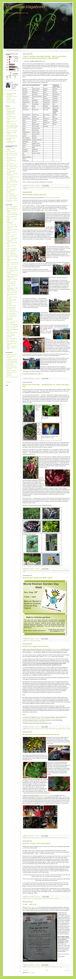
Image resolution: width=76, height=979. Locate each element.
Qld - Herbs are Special (12, 153)
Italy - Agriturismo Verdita (12, 270)
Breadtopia (9, 357)
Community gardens (38, 898)
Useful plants (54, 570)
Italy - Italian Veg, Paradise (10, 272)
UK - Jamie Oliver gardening (11, 303)
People (47, 570)
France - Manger (10, 236)
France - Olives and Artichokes (11, 240)
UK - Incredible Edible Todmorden (11, 300)
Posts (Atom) (31, 972)
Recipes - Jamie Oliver (12, 370)
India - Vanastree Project (12, 255)
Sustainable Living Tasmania (11, 139)
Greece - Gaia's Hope (11, 248)
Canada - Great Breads (12, 359)
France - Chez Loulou (11, 224)
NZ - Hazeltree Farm (11, 283)
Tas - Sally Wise (10, 193)
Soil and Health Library (12, 135)
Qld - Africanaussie (11, 151)
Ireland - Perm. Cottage (12, 266)
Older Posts (67, 970)
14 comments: (37, 185)
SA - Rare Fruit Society (12, 165)
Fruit (51, 187)
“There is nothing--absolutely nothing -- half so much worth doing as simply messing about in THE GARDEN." (44, 57)
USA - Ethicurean (10, 322)
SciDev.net (9, 375)
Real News (46, 728)
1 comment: (37, 638)
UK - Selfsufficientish (11, 315)
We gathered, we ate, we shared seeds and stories (41, 734)
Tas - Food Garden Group (12, 176)
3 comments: (37, 896)
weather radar (9, 382)
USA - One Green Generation (11, 336)
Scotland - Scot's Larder (12, 290)
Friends (45, 837)
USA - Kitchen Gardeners (12, 332)
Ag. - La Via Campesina (12, 206)
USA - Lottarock (10, 333)
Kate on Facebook (11, 101)
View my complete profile (11, 90)
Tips (50, 570)
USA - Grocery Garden (12, 327)
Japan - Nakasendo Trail (12, 274)
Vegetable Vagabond (25, 6)
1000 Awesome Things (12, 354)
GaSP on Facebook (11, 102)
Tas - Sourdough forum (12, 195)
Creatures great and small (31, 187)
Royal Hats (9, 373)
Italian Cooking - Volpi (11, 268)
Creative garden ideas (12, 361)
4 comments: (37, 378)
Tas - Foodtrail (10, 178)
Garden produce (56, 187)
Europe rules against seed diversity (36, 646)
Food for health (40, 187)
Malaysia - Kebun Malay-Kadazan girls (12, 277)
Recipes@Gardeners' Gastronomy (11, 94)
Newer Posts (25, 970)
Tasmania (67, 187)
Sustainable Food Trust (12, 136)
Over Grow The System (12, 130)
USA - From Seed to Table (12, 326)
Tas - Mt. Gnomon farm (12, 184)
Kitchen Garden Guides (13, 50)
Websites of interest (66, 728)
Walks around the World (57, 728)
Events (27, 640)
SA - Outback (10, 163)
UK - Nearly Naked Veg (12, 311)
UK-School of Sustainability (10, 319)
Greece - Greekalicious (12, 250)
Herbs (61, 187)
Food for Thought (46, 187)
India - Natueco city (11, 251)
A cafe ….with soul (29, 904)
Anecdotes (28, 837)
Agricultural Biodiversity (12, 208)
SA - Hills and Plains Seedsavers (11, 158)
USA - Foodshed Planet (12, 324)
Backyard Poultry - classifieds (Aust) (11, 111)
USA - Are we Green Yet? (12, 321)
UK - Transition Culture (12, 316)
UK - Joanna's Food (11, 305)
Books (27, 570)
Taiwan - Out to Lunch (11, 292)
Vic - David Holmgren (11, 196)
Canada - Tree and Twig (12, 214)
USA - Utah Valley (11, 340)
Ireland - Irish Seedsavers (12, 262)
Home (46, 970)
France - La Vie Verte (11, 234)
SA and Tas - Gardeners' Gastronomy (12, 174)
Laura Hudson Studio (11, 366)
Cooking (30, 570)
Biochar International (11, 116)
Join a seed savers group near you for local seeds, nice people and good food (12, 127)
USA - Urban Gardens (11, 338)
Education (28, 728)
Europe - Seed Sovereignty (10, 222)
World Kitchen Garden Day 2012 (34, 194)
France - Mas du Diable (12, 238)
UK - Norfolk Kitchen (11, 313)
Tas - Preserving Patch (12, 189)
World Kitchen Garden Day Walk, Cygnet (37, 578)
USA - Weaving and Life (12, 341)
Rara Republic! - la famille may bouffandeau (12, 288)
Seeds (64, 187)
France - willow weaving (12, 362)
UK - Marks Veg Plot (11, 310)
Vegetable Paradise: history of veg (11, 142)
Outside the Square (11, 99)
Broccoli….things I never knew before (36, 843)
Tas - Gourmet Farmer (12, 180)
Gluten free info (10, 364)
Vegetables (25, 188)
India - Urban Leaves (11, 253)
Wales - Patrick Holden (12, 346)
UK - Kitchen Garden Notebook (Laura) (11, 308)
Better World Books (11, 356)
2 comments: (37, 568)
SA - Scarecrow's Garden (12, 166)
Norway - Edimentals (11, 281)
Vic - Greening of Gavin (12, 198)
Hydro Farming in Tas (11, 123)
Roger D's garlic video (12, 372)
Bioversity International (12, 213)
